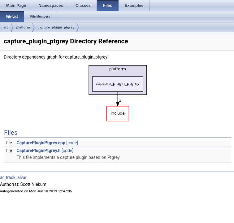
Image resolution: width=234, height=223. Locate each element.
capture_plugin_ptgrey (56, 27)
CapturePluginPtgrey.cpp (41, 142)
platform (23, 27)
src (6, 27)
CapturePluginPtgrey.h (39, 150)
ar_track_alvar (13, 177)
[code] (72, 142)
